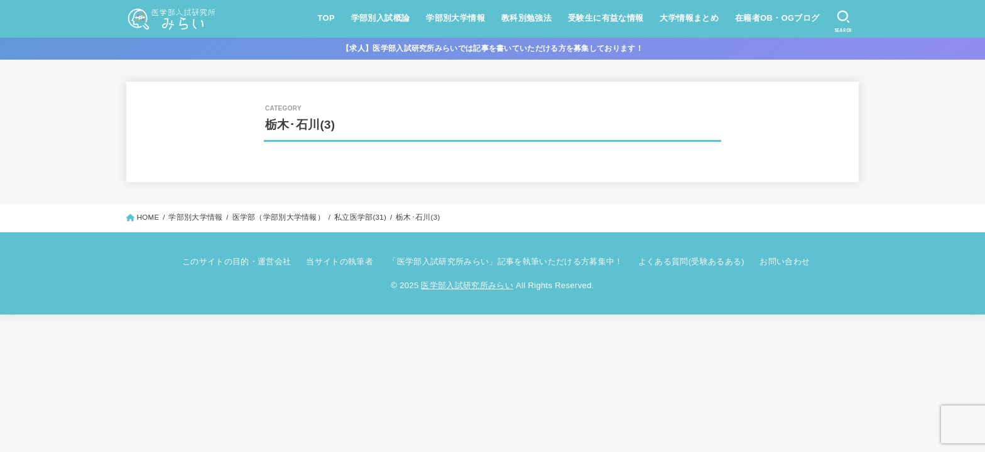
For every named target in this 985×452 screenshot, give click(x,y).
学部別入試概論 (380, 18)
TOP (326, 18)
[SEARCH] (843, 21)
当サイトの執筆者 (339, 261)
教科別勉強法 (526, 18)
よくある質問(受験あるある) (691, 261)
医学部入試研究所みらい (467, 285)
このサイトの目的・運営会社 (236, 261)
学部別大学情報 (455, 18)
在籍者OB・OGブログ (777, 18)
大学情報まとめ (689, 18)
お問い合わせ (784, 261)
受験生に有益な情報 (606, 18)
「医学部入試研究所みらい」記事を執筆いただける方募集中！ (505, 261)
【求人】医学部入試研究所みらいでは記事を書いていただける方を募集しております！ (492, 48)
